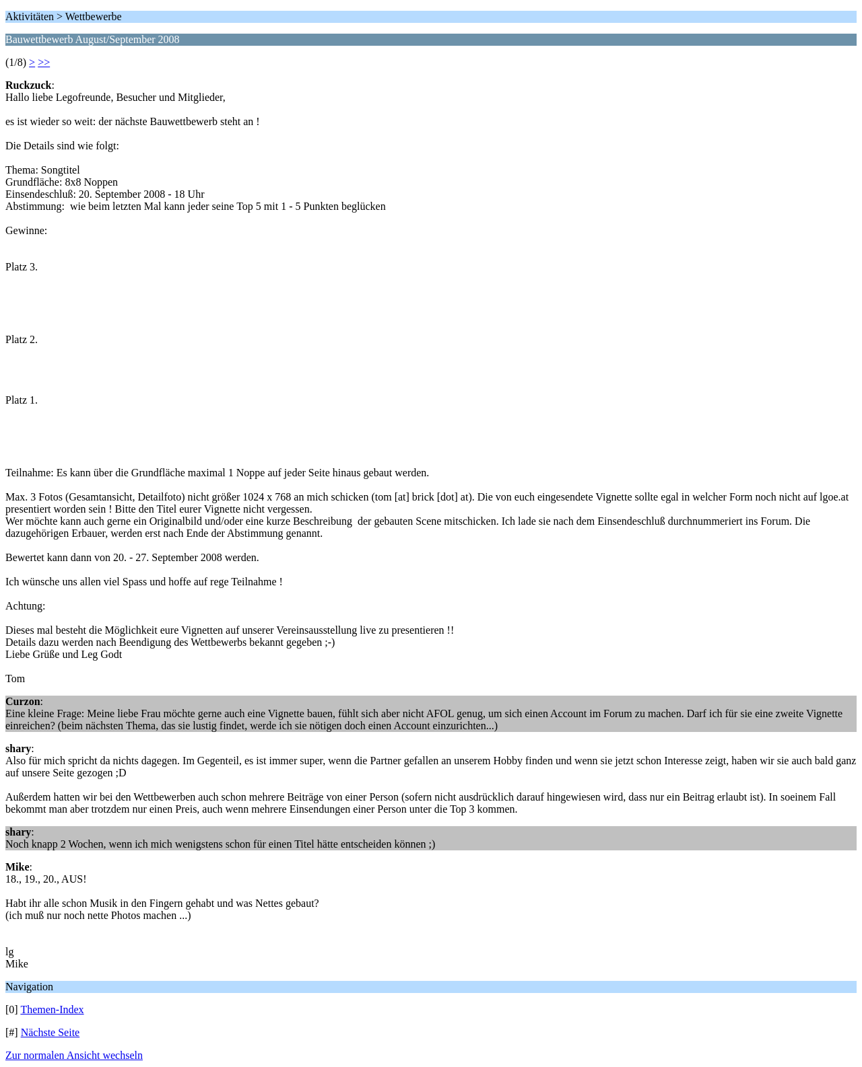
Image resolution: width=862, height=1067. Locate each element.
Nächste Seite (50, 1032)
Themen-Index (52, 1009)
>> (44, 62)
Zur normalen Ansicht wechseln (74, 1055)
